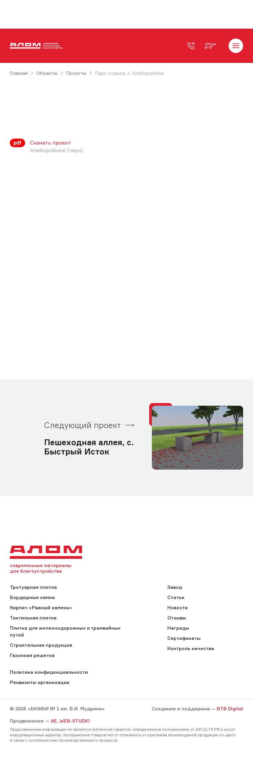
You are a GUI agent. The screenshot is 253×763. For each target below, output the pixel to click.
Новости (177, 607)
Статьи (175, 597)
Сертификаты (184, 638)
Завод (174, 587)
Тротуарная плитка (33, 587)
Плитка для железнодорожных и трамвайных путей (65, 631)
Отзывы (176, 617)
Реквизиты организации (40, 682)
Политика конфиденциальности (49, 672)
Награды (178, 628)
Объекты (46, 73)
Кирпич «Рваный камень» (41, 607)
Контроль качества (190, 648)
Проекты (76, 73)
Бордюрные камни (32, 597)
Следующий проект (82, 425)
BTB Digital (230, 708)
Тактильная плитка (33, 617)
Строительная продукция (41, 645)
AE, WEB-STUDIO (70, 720)
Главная (19, 73)
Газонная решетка (32, 655)
